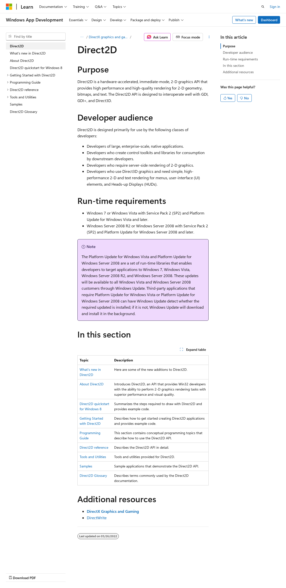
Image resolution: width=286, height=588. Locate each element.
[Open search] (263, 6)
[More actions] (209, 37)
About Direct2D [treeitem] (22, 60)
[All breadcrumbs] (81, 37)
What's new (244, 20)
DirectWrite (97, 517)
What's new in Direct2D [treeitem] (28, 53)
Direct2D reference (94, 447)
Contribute (88, 572)
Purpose (229, 46)
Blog (67, 572)
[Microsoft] (9, 6)
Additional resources (238, 72)
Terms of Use (132, 572)
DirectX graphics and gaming (109, 37)
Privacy (107, 572)
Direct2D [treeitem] (17, 46)
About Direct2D (92, 384)
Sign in (275, 6)
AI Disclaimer (16, 572)
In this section (233, 65)
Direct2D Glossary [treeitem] (23, 111)
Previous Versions (45, 572)
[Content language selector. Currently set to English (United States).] (28, 561)
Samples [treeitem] (16, 104)
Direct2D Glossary (93, 475)
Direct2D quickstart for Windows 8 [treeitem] (36, 67)
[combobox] (36, 36)
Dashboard (269, 20)
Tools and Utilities (93, 456)
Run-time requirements (240, 59)
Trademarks (156, 572)
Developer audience (238, 52)
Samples (86, 466)
